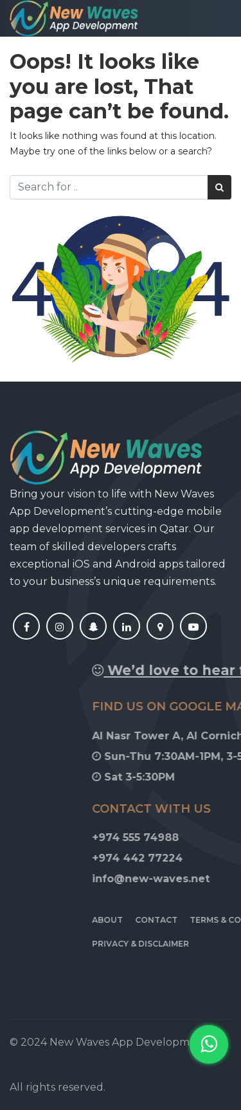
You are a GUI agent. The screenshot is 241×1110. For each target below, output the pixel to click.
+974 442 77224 (180, 858)
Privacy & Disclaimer (183, 943)
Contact (199, 920)
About (150, 920)
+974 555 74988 (178, 837)
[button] (209, 1044)
